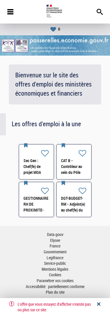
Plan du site (55, 292)
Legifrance (55, 257)
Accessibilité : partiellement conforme (55, 286)
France (55, 246)
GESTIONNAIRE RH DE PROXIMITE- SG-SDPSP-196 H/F (36, 210)
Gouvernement (55, 252)
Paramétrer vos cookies (55, 280)
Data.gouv (55, 234)
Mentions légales (55, 269)
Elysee (55, 240)
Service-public (55, 263)
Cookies (55, 274)
